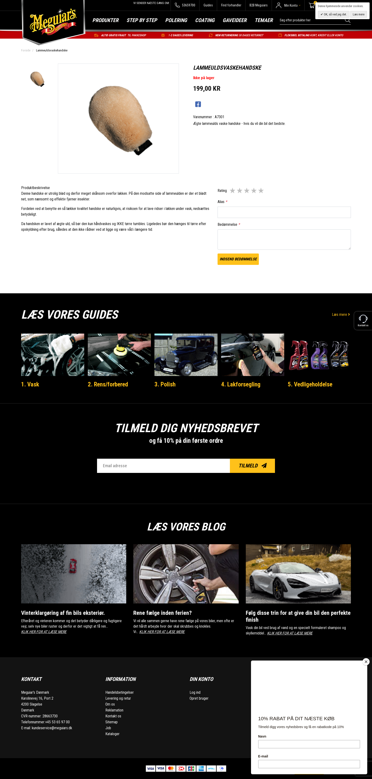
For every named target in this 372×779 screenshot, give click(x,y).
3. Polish (165, 384)
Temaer (264, 20)
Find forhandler (231, 5)
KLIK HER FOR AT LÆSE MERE (43, 632)
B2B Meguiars (259, 5)
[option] (37, 79)
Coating (204, 20)
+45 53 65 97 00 (57, 722)
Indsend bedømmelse (238, 259)
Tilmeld (252, 466)
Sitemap (111, 722)
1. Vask (30, 384)
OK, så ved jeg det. (335, 14)
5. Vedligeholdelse (310, 384)
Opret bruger (199, 698)
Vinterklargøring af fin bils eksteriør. (64, 612)
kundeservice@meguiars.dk (52, 728)
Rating (222, 190)
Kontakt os (113, 716)
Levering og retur (118, 698)
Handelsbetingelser (119, 692)
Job (108, 728)
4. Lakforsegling (240, 384)
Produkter (105, 20)
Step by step (141, 20)
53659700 (185, 5)
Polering (176, 20)
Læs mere (341, 314)
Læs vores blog (186, 526)
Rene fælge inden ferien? (163, 612)
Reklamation (114, 710)
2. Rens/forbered (108, 384)
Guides (208, 5)
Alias (222, 201)
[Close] (366, 661)
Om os (110, 704)
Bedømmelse (229, 224)
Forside (25, 50)
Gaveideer (234, 20)
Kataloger (112, 734)
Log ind (195, 692)
